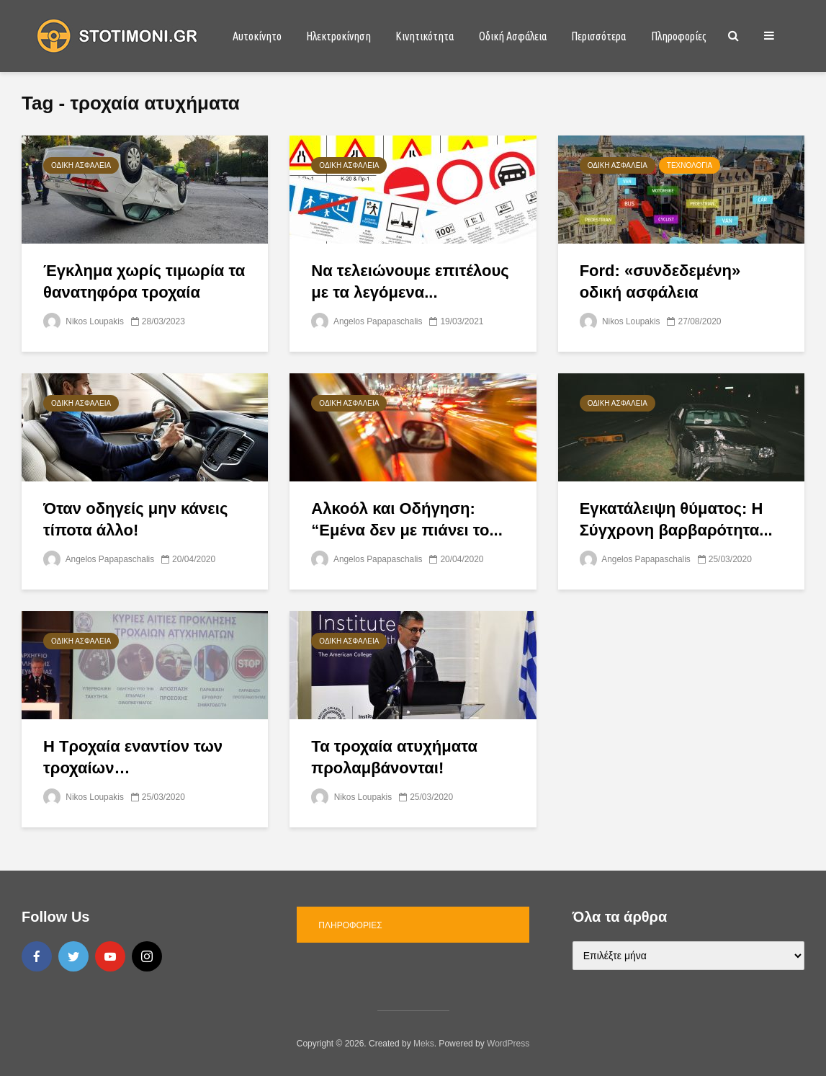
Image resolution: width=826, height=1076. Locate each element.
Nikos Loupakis (84, 321)
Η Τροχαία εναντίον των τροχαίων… (133, 757)
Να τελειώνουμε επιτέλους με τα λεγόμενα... (409, 281)
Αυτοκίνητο (257, 36)
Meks (423, 1044)
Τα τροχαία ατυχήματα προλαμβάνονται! (394, 757)
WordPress (508, 1044)
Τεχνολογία (689, 165)
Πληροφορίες (678, 36)
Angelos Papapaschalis (367, 321)
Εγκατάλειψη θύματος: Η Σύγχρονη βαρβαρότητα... (676, 519)
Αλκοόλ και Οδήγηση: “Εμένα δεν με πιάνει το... (406, 519)
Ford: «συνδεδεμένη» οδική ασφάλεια (660, 281)
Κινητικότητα (424, 36)
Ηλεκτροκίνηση (338, 36)
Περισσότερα (598, 36)
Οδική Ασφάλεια (513, 36)
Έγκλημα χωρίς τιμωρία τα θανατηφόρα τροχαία (144, 281)
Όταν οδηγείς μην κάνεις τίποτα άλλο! (135, 519)
